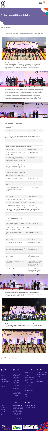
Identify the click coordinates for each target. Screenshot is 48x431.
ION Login (3, 411)
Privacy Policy (4, 413)
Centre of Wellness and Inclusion (29, 383)
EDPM (2, 385)
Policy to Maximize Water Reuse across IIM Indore (29, 374)
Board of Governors (41, 374)
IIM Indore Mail (4, 407)
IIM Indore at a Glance (42, 372)
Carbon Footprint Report (28, 380)
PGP (2, 374)
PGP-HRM (3, 379)
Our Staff (39, 378)
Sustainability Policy (29, 377)
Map (26, 396)
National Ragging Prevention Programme (29, 387)
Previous (4, 357)
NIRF (26, 398)
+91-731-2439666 (18, 418)
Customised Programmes (16, 396)
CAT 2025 (27, 392)
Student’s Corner (40, 379)
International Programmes (16, 387)
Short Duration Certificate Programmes (16, 384)
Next (11, 357)
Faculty (38, 376)
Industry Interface (29, 390)
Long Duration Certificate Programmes (16, 379)
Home (2, 27)
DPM (2, 383)
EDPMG (3, 386)
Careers (2, 405)
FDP (14, 390)
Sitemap (3, 409)
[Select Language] (42, 3)
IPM (2, 377)
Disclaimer (3, 414)
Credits (2, 416)
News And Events (8, 27)
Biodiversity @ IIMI (41, 381)
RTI (26, 394)
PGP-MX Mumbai (5, 381)
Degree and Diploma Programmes (17, 374)
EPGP (2, 375)
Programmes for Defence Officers (17, 392)
